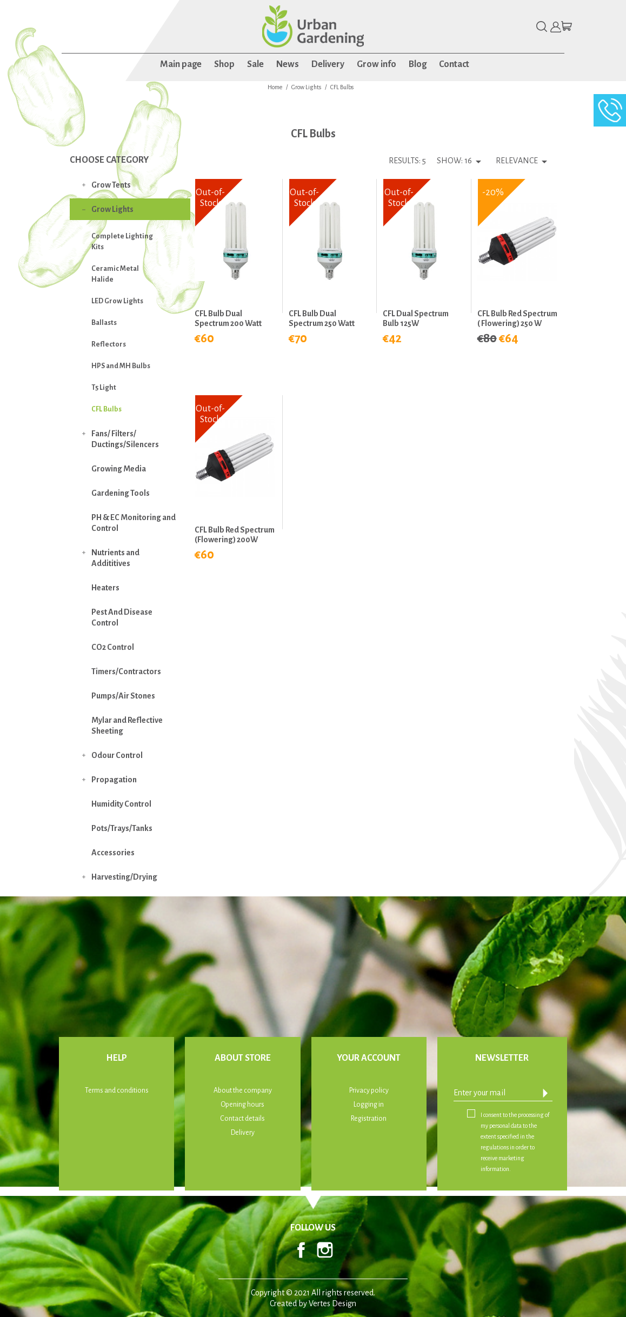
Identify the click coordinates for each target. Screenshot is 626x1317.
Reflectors (108, 344)
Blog (418, 64)
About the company (243, 1090)
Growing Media (118, 468)
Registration (369, 1118)
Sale (255, 64)
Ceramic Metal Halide (115, 274)
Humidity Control (121, 804)
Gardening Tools (120, 493)
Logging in (369, 1104)
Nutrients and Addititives (115, 558)
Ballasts (104, 323)
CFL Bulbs (106, 409)
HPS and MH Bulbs (120, 366)
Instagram (325, 1250)
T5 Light (103, 387)
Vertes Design (332, 1303)
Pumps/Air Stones (123, 695)
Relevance (523, 161)
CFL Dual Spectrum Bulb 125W (416, 318)
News (287, 64)
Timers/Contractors (126, 671)
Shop (224, 64)
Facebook (301, 1250)
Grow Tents (111, 185)
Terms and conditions (117, 1090)
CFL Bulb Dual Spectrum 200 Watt (228, 318)
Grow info (376, 64)
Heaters (105, 587)
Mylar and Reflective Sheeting (127, 725)
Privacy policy (369, 1090)
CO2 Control (112, 647)
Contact (454, 64)
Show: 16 (454, 160)
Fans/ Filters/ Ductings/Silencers (125, 439)
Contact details (242, 1118)
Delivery (327, 64)
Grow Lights (112, 209)
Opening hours (242, 1104)
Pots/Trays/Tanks (121, 828)
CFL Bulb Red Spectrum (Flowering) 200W (235, 535)
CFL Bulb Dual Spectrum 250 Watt (322, 318)
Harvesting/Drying (124, 877)
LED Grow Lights (117, 301)
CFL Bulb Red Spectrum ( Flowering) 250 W (517, 318)
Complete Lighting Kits (122, 241)
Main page (181, 64)
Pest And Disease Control (121, 617)
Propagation (114, 779)
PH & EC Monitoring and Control (133, 523)
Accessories (113, 852)
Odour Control (117, 755)
